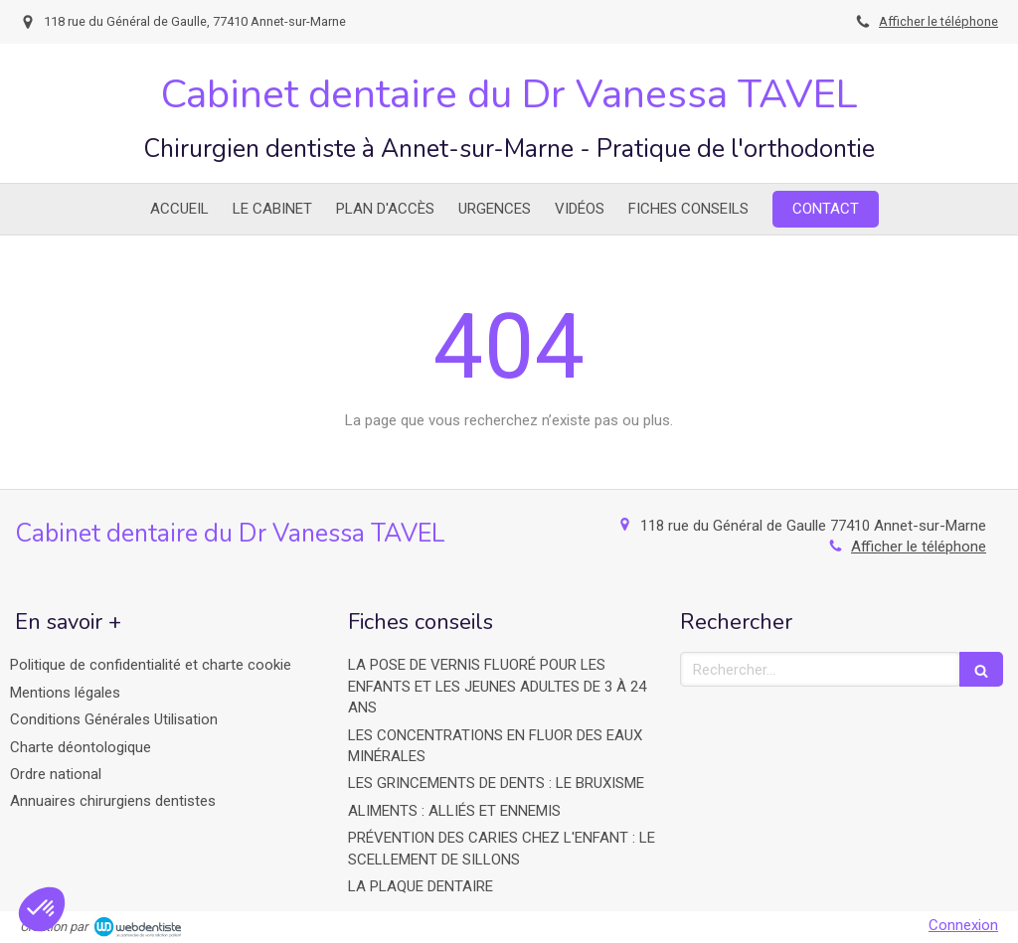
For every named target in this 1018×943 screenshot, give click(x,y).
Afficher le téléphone (938, 21)
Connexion (963, 925)
